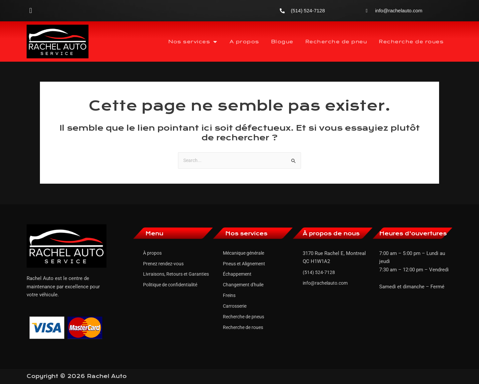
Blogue (282, 41)
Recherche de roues (411, 41)
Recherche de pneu (336, 41)
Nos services (193, 41)
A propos (244, 41)
